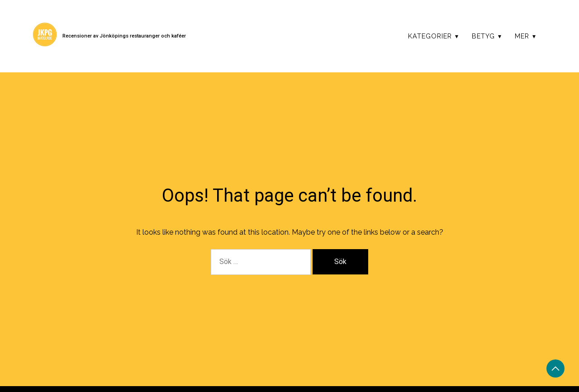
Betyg (483, 36)
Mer (522, 36)
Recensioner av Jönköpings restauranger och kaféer (124, 36)
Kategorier (430, 36)
